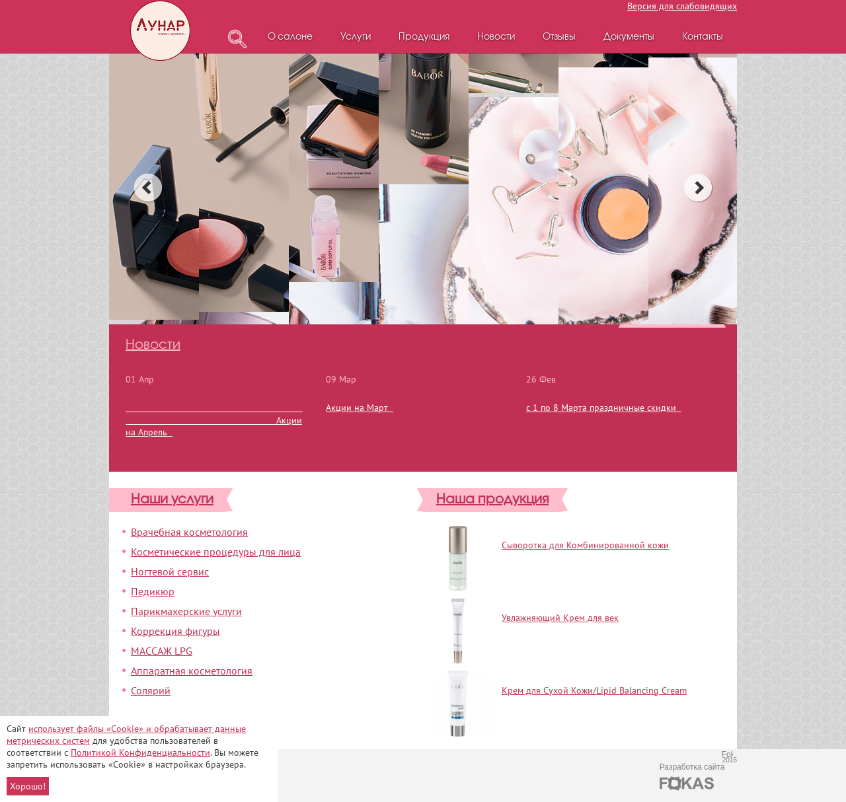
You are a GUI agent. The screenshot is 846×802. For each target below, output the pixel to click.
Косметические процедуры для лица (216, 551)
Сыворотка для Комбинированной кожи (585, 545)
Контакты (702, 37)
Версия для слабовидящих (682, 6)
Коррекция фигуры (175, 631)
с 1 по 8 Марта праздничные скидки (603, 408)
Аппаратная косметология (191, 670)
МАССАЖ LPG (161, 650)
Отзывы (559, 37)
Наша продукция (492, 499)
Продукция (424, 37)
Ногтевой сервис (170, 571)
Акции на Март (359, 408)
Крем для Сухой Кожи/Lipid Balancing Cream (594, 690)
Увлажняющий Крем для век (560, 618)
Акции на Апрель (214, 420)
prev (147, 187)
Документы (628, 37)
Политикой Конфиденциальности (140, 752)
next (698, 187)
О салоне (290, 37)
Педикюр (152, 591)
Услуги (355, 37)
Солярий (151, 690)
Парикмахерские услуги (186, 611)
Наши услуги (172, 499)
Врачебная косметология (189, 531)
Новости (496, 37)
